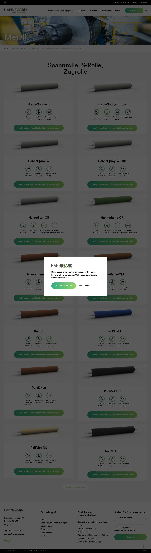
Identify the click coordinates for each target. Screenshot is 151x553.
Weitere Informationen (59, 278)
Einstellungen (84, 286)
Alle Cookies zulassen (63, 286)
